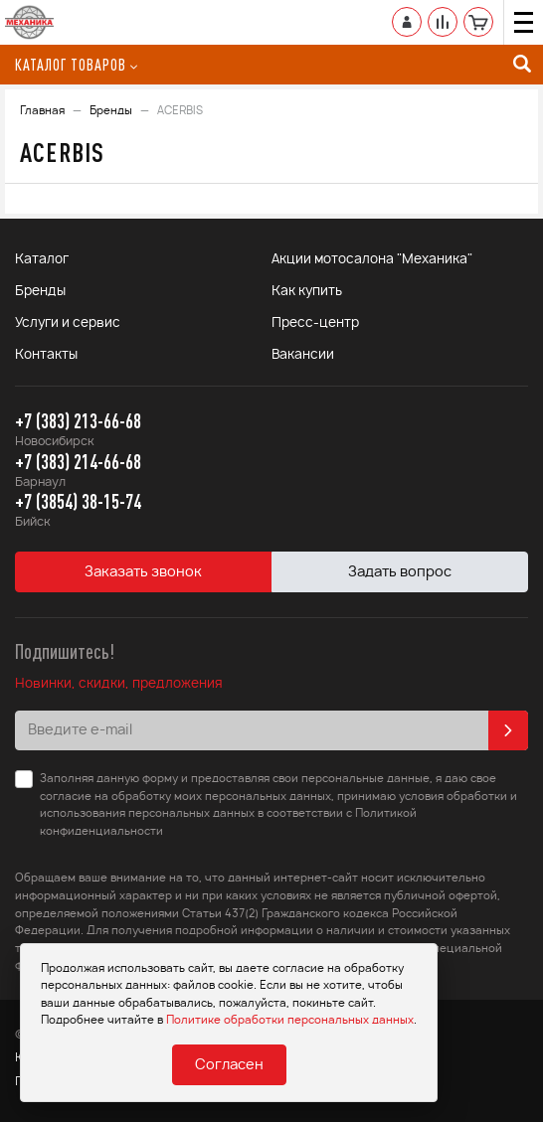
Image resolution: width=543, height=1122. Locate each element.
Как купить (307, 291)
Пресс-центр (315, 323)
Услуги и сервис (67, 323)
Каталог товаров (76, 65)
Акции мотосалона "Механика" (372, 259)
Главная (42, 110)
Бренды (111, 110)
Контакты (46, 355)
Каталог (42, 259)
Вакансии (303, 355)
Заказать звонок (143, 572)
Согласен (229, 1065)
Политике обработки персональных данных (290, 1020)
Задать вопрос (400, 572)
